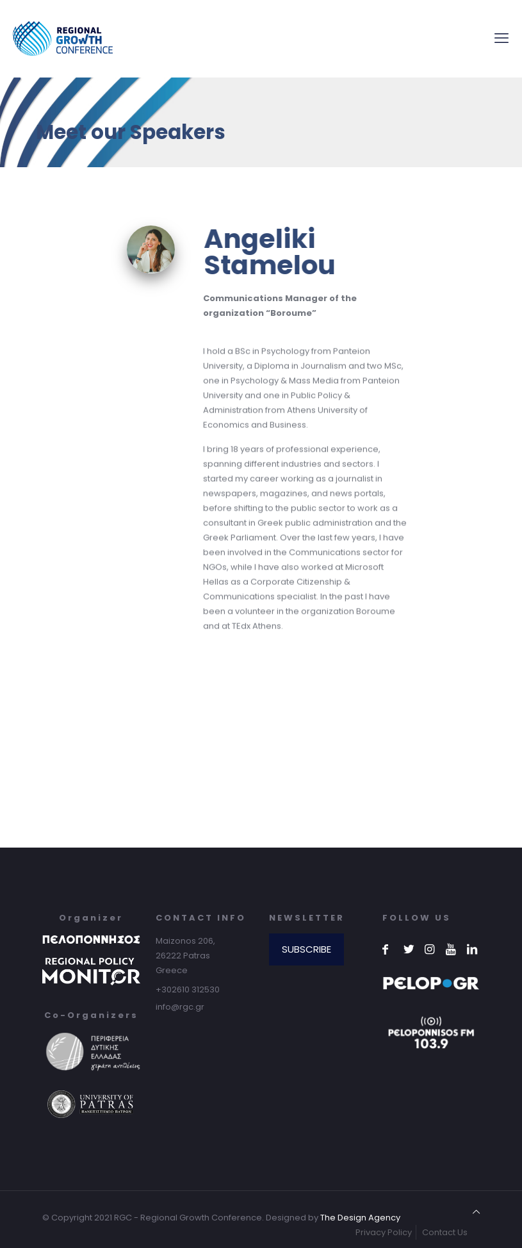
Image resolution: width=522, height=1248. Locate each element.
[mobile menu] (501, 38)
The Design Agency (360, 1217)
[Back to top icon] (476, 1211)
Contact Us (445, 1232)
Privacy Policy (383, 1232)
